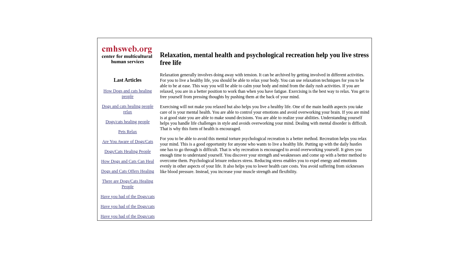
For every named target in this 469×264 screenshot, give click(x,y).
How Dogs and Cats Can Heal (127, 161)
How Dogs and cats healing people (127, 93)
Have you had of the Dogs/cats (127, 196)
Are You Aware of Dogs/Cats (127, 141)
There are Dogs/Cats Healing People (127, 184)
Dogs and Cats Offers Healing (127, 171)
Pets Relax (127, 131)
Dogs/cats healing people (128, 121)
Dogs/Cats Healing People (127, 151)
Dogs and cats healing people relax (128, 109)
